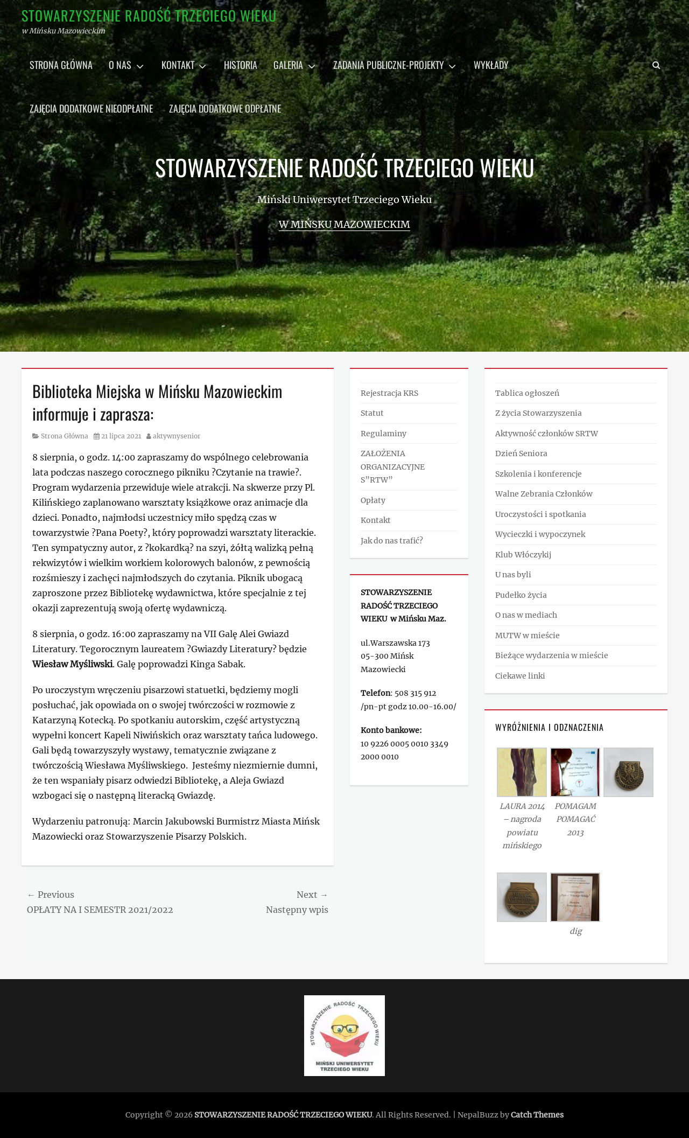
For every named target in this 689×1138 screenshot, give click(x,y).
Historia (240, 65)
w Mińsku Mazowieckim (344, 224)
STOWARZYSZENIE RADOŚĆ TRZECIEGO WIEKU (149, 15)
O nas (120, 65)
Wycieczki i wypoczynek (540, 534)
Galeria (288, 65)
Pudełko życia (521, 595)
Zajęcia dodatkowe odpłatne (225, 108)
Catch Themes (537, 1115)
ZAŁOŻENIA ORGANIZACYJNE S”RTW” (393, 467)
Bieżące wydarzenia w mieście (551, 655)
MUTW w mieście (527, 635)
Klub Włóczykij (523, 555)
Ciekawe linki (520, 676)
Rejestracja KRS (389, 393)
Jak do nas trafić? (392, 541)
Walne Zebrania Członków (544, 494)
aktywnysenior (177, 436)
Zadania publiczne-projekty (388, 65)
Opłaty (373, 500)
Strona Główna (64, 436)
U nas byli (513, 575)
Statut (372, 413)
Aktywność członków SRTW (546, 433)
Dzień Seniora (521, 453)
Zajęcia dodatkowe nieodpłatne (91, 108)
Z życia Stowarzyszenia (538, 413)
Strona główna (61, 65)
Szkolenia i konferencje (538, 474)
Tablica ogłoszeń (527, 393)
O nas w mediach (526, 615)
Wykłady (491, 65)
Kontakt (177, 65)
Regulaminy (383, 433)
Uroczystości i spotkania (540, 514)
